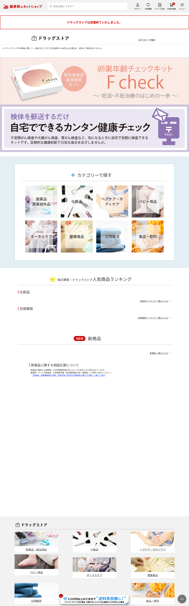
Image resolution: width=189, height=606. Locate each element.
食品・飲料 (152, 601)
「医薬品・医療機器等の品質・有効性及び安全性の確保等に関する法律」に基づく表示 (68, 375)
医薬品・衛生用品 (36, 549)
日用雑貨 (36, 601)
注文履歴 (148, 8)
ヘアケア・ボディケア (153, 549)
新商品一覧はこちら (159, 353)
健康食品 (152, 575)
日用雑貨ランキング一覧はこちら (153, 317)
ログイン (137, 8)
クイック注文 (160, 8)
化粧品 (94, 549)
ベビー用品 (36, 572)
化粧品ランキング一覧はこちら (154, 301)
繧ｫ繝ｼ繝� (171, 8)
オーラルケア (94, 575)
